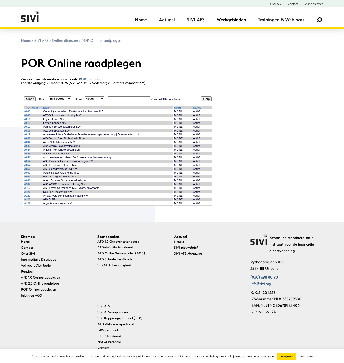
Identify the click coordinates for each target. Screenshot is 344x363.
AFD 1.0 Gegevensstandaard (118, 241)
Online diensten (313, 4)
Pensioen (27, 271)
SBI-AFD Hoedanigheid (114, 265)
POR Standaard (90, 79)
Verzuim (103, 313)
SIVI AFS (196, 19)
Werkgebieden (231, 19)
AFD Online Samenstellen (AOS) (121, 253)
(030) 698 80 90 (264, 277)
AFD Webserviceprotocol (115, 289)
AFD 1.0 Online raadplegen (40, 277)
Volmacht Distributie (36, 265)
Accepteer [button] (286, 356)
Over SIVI (276, 4)
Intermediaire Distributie (38, 259)
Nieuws (179, 241)
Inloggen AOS (31, 295)
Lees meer (306, 356)
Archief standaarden (112, 336)
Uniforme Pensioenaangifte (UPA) (122, 319)
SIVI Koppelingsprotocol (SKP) (119, 283)
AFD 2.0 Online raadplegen (41, 283)
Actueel (167, 19)
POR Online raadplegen (38, 289)
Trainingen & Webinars (281, 19)
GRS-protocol (107, 295)
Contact (293, 4)
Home (141, 19)
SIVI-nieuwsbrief (186, 247)
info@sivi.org (260, 283)
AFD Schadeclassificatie (114, 259)
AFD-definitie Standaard (115, 247)
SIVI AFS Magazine (188, 253)
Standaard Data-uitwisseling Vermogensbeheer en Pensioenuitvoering (131, 328)
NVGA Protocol (109, 307)
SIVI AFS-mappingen (112, 277)
